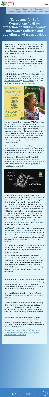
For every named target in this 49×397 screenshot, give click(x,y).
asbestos (20, 230)
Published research (14, 124)
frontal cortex (15, 206)
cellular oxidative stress (33, 76)
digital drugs (37, 197)
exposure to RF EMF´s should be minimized (30, 161)
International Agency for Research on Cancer (19, 233)
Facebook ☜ (17, 394)
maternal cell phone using (12, 135)
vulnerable (27, 146)
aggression (37, 222)
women (37, 78)
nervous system (28, 81)
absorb (41, 146)
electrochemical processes (13, 68)
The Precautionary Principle (27, 159)
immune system (30, 83)
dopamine (7, 215)
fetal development (14, 81)
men (5, 81)
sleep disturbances (18, 222)
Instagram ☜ (31, 394)
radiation (15, 148)
